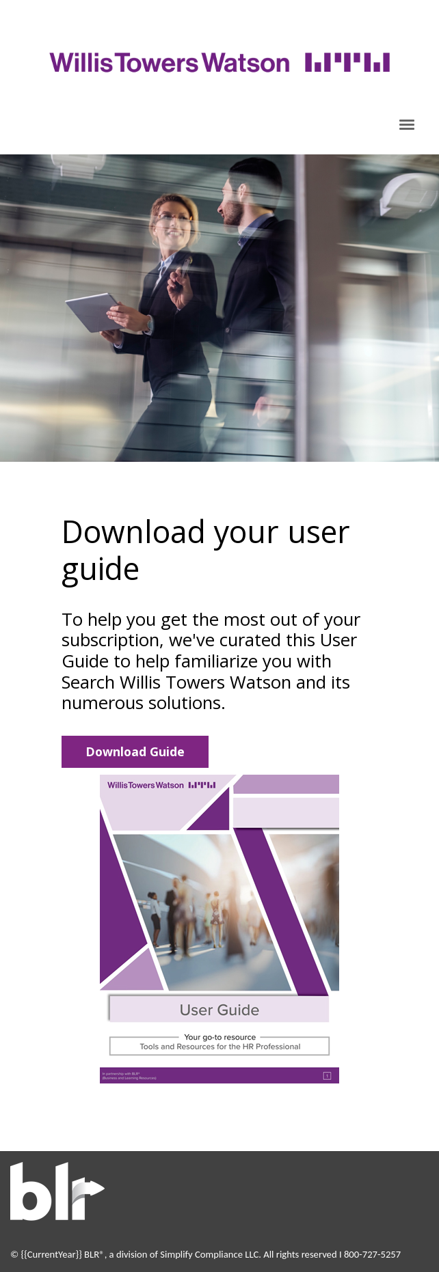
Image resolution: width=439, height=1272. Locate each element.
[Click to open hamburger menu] (406, 123)
